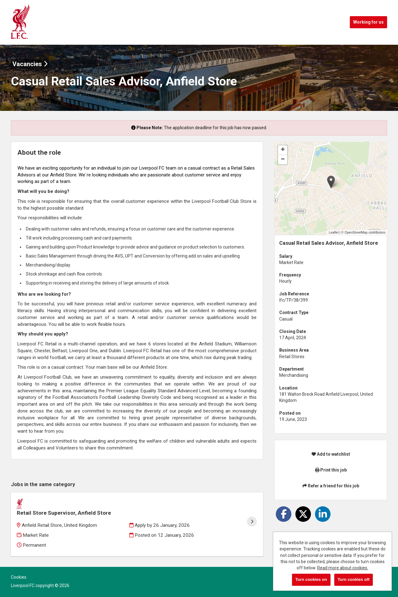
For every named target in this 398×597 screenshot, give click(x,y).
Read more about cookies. (342, 567)
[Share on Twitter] (303, 514)
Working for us (368, 22)
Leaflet (334, 232)
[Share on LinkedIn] (323, 514)
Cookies (18, 569)
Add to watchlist (331, 454)
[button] (331, 181)
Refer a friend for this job (331, 485)
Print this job (331, 469)
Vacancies (30, 64)
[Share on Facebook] (283, 514)
